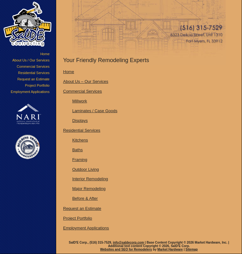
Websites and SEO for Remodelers (126, 249)
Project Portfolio (37, 85)
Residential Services (34, 73)
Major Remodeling (89, 188)
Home (45, 54)
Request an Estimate (33, 79)
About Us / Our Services (31, 60)
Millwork (79, 101)
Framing (79, 159)
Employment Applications (30, 92)
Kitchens (80, 140)
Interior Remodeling (90, 178)
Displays (80, 120)
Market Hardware (170, 249)
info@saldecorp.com (128, 242)
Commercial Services (33, 66)
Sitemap (192, 249)
